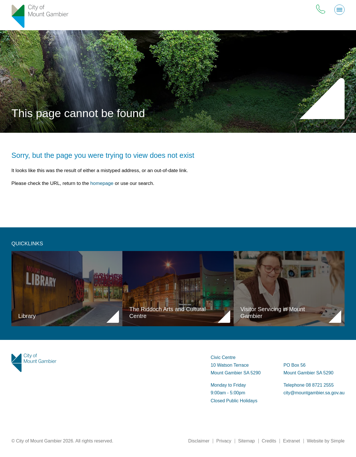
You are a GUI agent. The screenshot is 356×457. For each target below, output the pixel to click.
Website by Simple (326, 440)
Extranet (291, 440)
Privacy (223, 440)
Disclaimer (199, 440)
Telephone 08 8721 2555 (309, 385)
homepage (102, 183)
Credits (269, 440)
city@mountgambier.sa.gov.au (314, 392)
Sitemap (246, 440)
